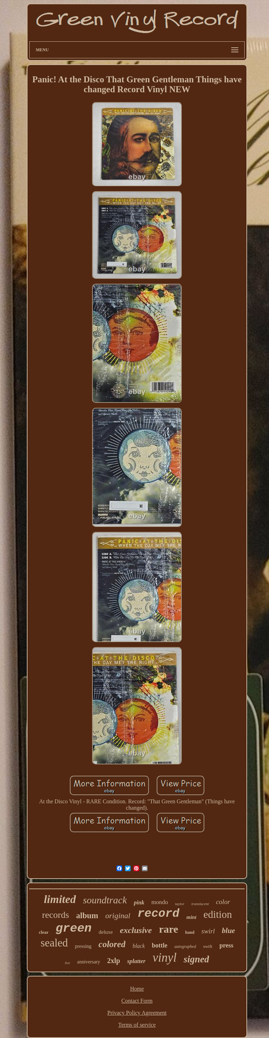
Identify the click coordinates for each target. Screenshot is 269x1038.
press (226, 945)
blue (228, 930)
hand (190, 932)
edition (217, 914)
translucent (200, 904)
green (73, 928)
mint (191, 917)
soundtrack (105, 900)
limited (60, 899)
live (67, 963)
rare (168, 929)
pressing (83, 946)
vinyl (165, 957)
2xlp (113, 960)
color (223, 901)
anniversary (88, 961)
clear (43, 932)
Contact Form (137, 1001)
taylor (179, 904)
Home (137, 989)
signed (196, 959)
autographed (185, 946)
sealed (54, 943)
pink (139, 902)
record (158, 913)
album (87, 915)
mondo (159, 902)
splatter (136, 961)
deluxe (106, 932)
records (55, 915)
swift (207, 946)
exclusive (136, 930)
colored (111, 944)
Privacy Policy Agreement (137, 1013)
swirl (208, 931)
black (138, 946)
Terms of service (137, 1025)
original (117, 915)
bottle (159, 945)
